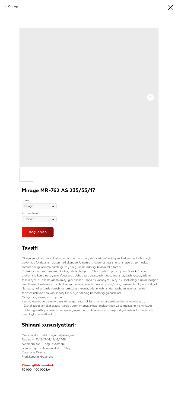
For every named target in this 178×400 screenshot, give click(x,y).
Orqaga (13, 6)
